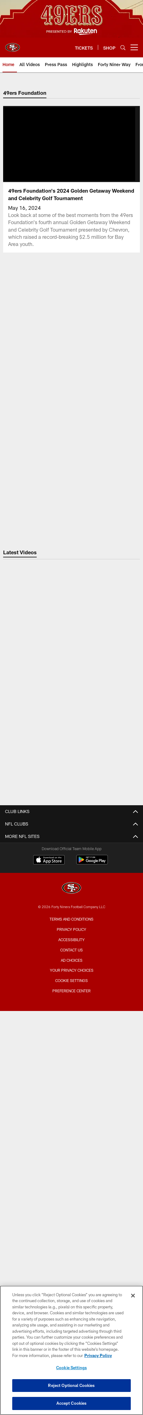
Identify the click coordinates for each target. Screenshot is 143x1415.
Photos (71, 908)
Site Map (71, 930)
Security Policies (71, 1013)
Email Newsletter (71, 858)
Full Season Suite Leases (72, 1041)
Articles (72, 886)
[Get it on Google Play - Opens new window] (92, 1260)
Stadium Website (72, 958)
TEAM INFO (71, 1151)
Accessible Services (72, 991)
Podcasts (72, 919)
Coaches (71, 1196)
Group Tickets (71, 1135)
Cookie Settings (71, 1367)
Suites (71, 1030)
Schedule (72, 1174)
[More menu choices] (134, 47)
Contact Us (71, 836)
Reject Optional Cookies (71, 1385)
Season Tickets (71, 1102)
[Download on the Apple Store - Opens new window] (49, 1258)
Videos (71, 897)
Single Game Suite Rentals (71, 1052)
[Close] (133, 1295)
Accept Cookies (71, 1403)
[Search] (122, 47)
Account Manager (72, 1091)
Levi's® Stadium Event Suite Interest (71, 1063)
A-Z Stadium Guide (71, 980)
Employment (72, 847)
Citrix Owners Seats (71, 1113)
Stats (72, 1207)
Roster (71, 1162)
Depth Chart (71, 1184)
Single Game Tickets (71, 1124)
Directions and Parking (71, 1002)
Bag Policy (71, 969)
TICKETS (71, 1079)
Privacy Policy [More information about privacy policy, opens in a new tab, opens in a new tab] (98, 1355)
